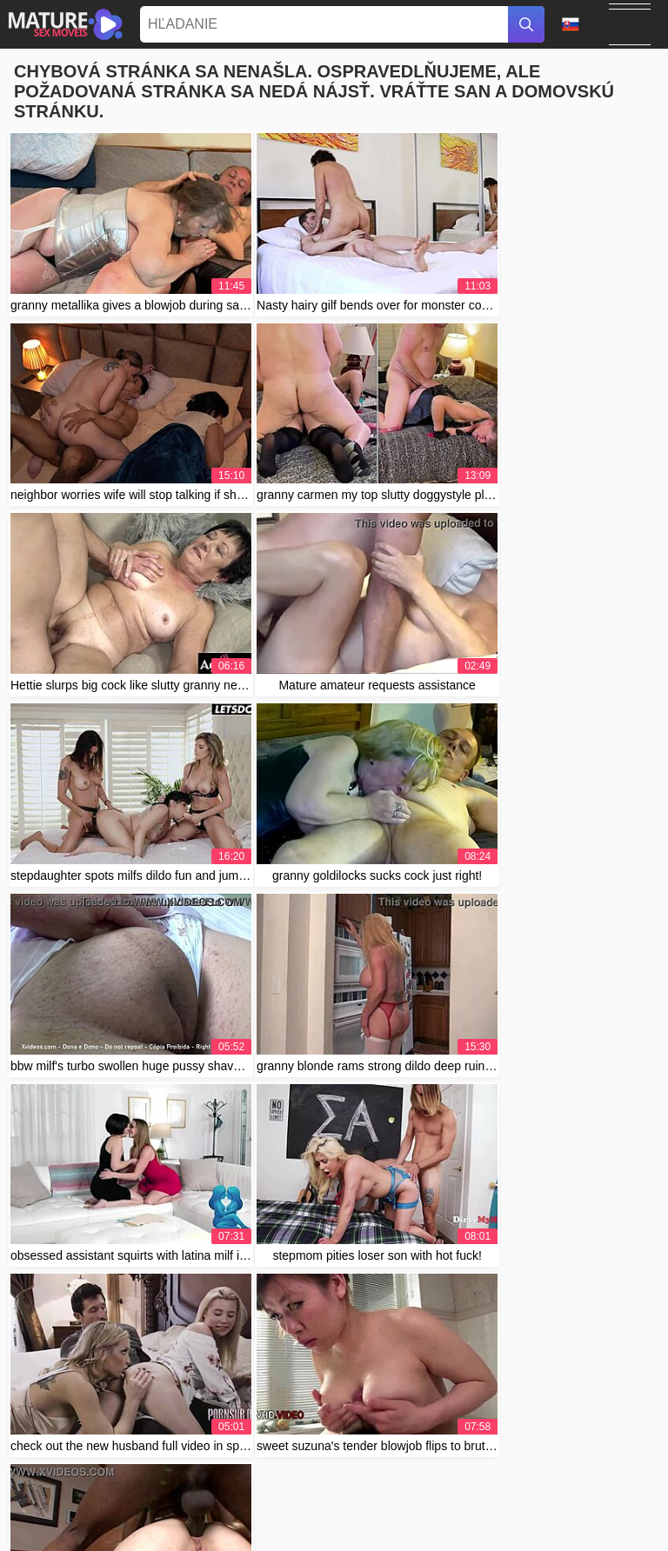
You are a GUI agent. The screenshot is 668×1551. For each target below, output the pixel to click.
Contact (434, 1513)
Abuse (479, 1513)
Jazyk (570, 24)
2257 (518, 1513)
